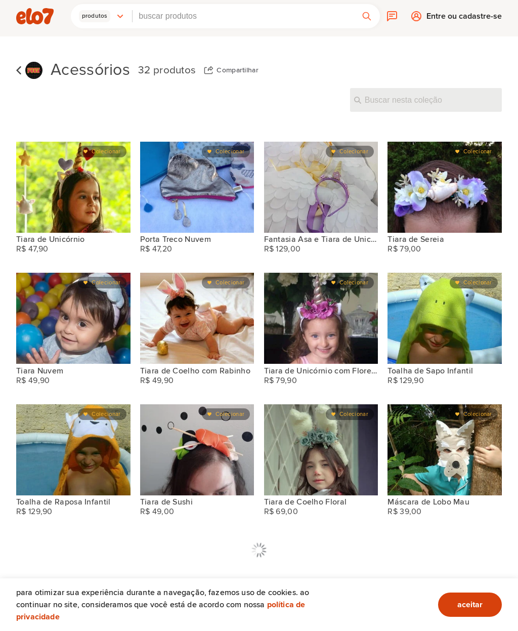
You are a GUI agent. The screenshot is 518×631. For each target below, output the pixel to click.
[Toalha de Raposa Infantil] (73, 449)
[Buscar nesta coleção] (426, 99)
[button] (102, 16)
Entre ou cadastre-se (464, 18)
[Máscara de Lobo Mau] (444, 449)
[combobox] (243, 16)
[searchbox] (243, 16)
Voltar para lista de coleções (18, 70)
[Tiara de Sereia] (444, 187)
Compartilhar (237, 70)
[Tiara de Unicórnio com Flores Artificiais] (321, 318)
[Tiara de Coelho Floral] (321, 449)
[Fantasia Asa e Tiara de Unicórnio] (321, 187)
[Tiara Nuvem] (73, 318)
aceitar (470, 605)
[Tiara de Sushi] (197, 449)
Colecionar (106, 151)
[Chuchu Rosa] (33, 70)
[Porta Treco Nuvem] (197, 187)
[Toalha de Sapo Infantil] (444, 318)
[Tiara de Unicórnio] (73, 187)
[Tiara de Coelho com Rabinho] (197, 318)
